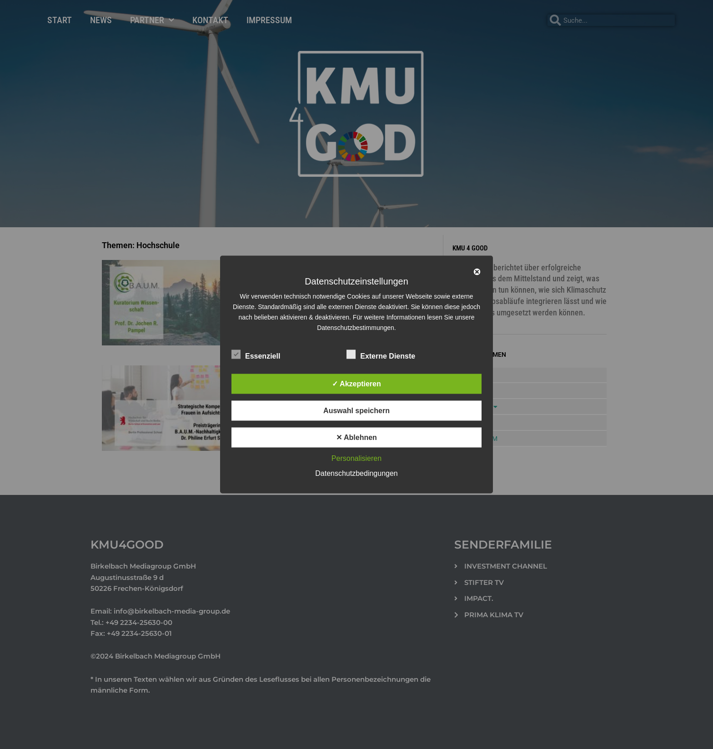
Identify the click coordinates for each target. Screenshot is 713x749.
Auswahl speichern (356, 410)
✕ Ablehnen (356, 437)
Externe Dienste (380, 354)
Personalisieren (356, 458)
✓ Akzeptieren (356, 384)
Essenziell (255, 354)
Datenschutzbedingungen (356, 473)
